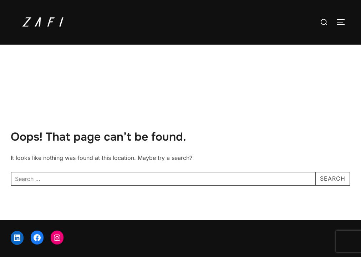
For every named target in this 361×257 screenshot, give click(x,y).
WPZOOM (338, 228)
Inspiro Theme (300, 228)
